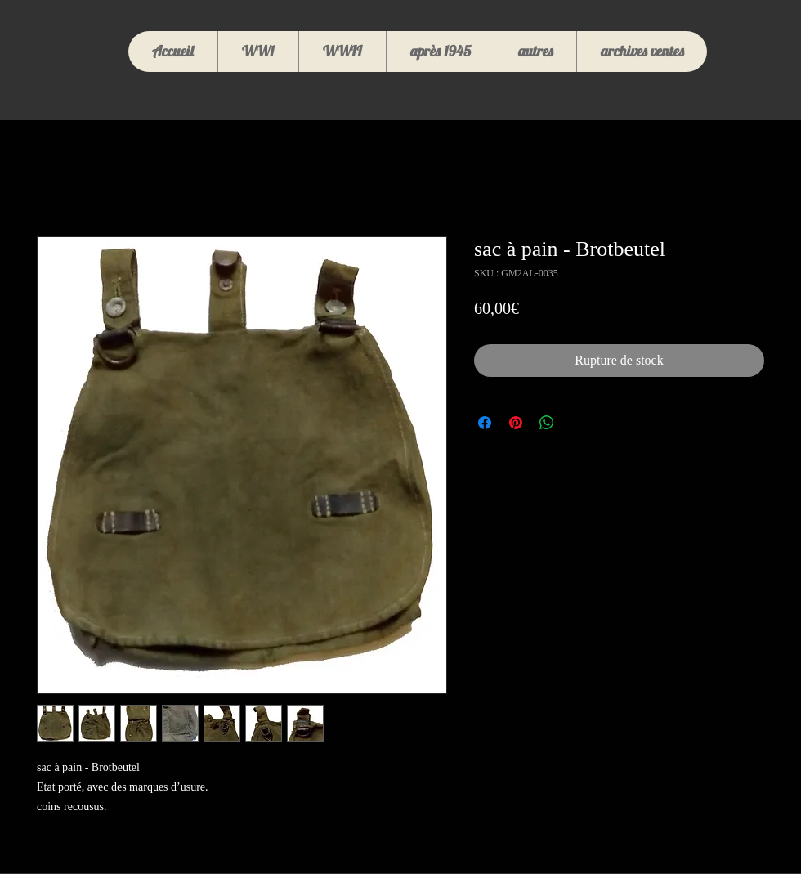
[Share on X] (578, 423)
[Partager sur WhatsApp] (547, 423)
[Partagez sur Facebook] (484, 423)
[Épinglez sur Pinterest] (516, 423)
